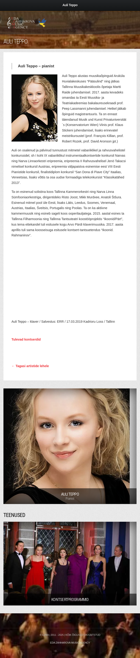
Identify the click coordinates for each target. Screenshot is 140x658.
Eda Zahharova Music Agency (70, 642)
